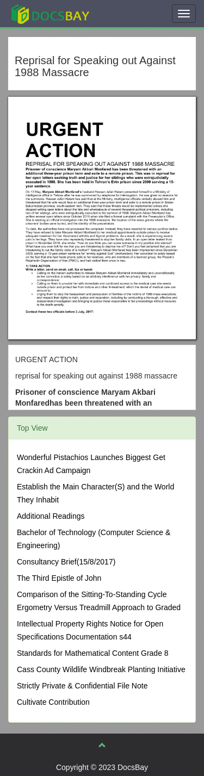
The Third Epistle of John (59, 578)
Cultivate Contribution (53, 702)
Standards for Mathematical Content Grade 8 (93, 653)
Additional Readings (51, 516)
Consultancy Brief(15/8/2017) (66, 561)
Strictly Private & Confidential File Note (82, 685)
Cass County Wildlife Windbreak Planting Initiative (101, 669)
